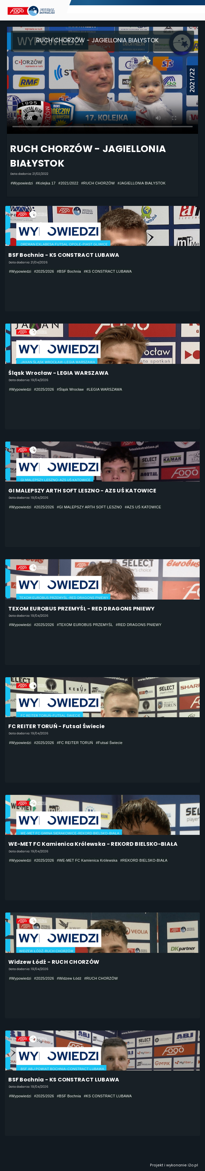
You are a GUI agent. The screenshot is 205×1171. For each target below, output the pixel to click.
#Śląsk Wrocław (70, 389)
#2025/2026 (44, 271)
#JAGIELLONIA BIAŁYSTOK (142, 183)
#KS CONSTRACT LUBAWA (108, 271)
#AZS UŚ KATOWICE (143, 507)
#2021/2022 (68, 183)
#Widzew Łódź (69, 978)
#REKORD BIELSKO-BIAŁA (144, 860)
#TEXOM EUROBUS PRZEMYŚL (85, 625)
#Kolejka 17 (46, 183)
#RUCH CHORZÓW (98, 183)
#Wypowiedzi (22, 183)
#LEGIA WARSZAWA (104, 389)
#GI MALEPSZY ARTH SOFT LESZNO (89, 507)
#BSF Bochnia (69, 271)
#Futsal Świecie (109, 743)
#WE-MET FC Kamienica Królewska (87, 860)
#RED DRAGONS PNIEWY (139, 625)
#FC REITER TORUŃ (75, 743)
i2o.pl (193, 1165)
